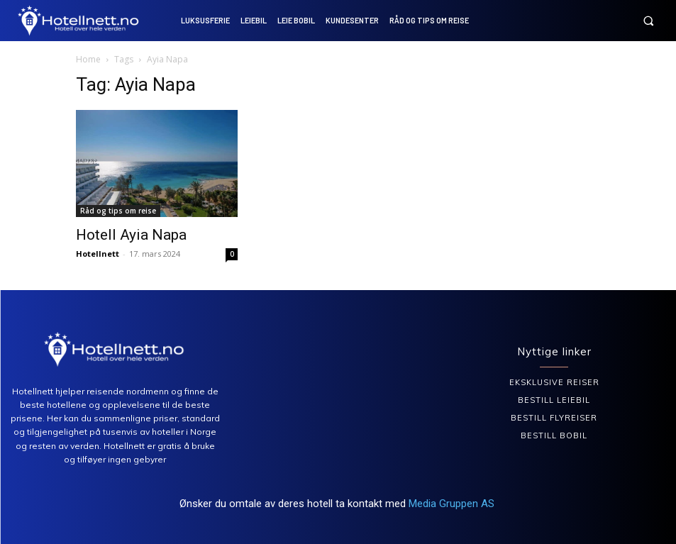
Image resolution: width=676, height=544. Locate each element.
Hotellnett (97, 253)
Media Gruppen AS (453, 503)
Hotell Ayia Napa (131, 234)
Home (88, 59)
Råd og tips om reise (118, 211)
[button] (648, 20)
